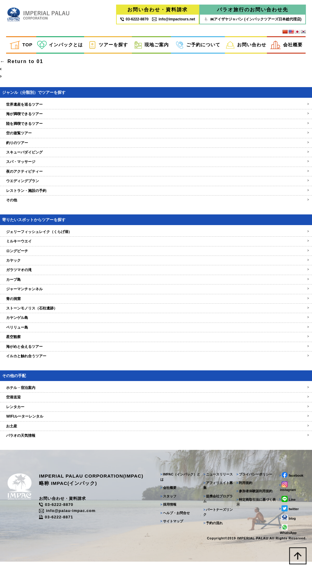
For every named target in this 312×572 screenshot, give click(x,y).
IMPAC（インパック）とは (178, 486)
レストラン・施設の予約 (156, 198)
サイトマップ (169, 531)
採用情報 (166, 514)
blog (286, 527)
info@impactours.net (173, 19)
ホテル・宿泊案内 (156, 396)
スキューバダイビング (156, 160)
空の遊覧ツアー (156, 141)
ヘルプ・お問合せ (173, 522)
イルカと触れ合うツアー (156, 364)
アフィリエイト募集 (217, 494)
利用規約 (244, 492)
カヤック (156, 268)
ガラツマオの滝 (156, 278)
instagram (287, 496)
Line (286, 508)
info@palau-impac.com (73, 520)
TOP (21, 45)
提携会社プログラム (217, 508)
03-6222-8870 (62, 514)
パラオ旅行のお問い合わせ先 (252, 9)
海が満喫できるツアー (156, 122)
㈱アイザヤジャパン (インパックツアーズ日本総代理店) (252, 19)
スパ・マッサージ (156, 170)
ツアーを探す (108, 45)
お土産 (156, 434)
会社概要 (286, 45)
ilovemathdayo (21, 62)
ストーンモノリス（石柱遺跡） (156, 316)
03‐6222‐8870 (134, 19)
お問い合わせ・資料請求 (157, 9)
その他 (156, 208)
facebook (290, 485)
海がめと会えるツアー (156, 354)
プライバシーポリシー (254, 484)
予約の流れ (212, 532)
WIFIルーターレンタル (156, 424)
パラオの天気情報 (156, 443)
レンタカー (156, 414)
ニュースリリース (217, 484)
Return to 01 (21, 69)
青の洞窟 (156, 306)
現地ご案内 (151, 45)
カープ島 (156, 287)
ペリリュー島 (156, 335)
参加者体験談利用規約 (254, 501)
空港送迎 (156, 405)
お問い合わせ (246, 45)
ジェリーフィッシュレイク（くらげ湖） (156, 239)
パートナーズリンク (217, 521)
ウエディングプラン (156, 189)
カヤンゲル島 (156, 325)
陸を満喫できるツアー (156, 131)
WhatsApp (287, 539)
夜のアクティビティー (156, 179)
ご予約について (198, 45)
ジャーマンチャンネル (156, 297)
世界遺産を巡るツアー (156, 112)
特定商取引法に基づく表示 (255, 511)
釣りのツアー (156, 150)
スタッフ (166, 505)
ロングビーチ (156, 258)
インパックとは (60, 45)
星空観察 (156, 345)
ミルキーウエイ (156, 249)
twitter (288, 518)
